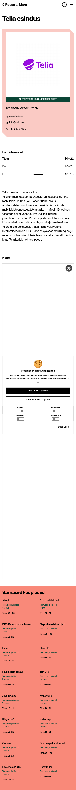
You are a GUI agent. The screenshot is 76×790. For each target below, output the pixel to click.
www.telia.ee (16, 116)
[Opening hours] (65, 4)
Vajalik (20, 408)
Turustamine (55, 416)
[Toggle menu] (71, 4)
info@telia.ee (16, 122)
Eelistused (55, 408)
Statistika (20, 416)
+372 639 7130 (17, 129)
